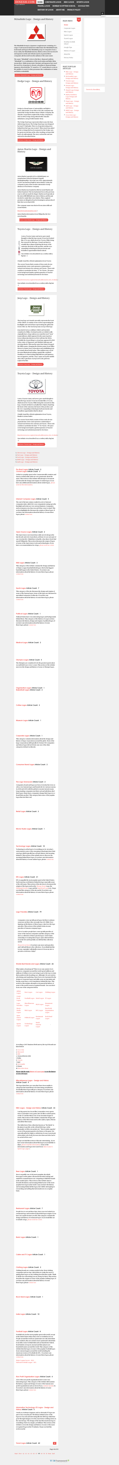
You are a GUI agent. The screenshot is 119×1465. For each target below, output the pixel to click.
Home (66, 25)
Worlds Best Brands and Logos (27, 963)
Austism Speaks (48, 1386)
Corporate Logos (22, 735)
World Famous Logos (38, 1025)
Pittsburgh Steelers (22, 888)
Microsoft (20, 1052)
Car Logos (39, 992)
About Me (67, 54)
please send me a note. (46, 545)
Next (49, 1453)
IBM (18, 1054)
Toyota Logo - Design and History (35, 229)
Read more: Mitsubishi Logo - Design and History (28, 75)
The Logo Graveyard (24, 781)
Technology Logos (23, 846)
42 (23, 1453)
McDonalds (21, 1064)
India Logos (20, 1314)
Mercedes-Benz (23, 1068)
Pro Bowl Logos (22, 469)
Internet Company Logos (26, 499)
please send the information (31, 1145)
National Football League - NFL (26, 1362)
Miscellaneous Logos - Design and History (32, 1080)
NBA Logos (28, 1010)
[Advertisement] (51, 493)
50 (44, 1453)
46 (34, 1453)
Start (16, 1453)
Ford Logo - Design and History (27, 457)
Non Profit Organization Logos (49, 1010)
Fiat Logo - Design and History (27, 455)
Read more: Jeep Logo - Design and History (30, 364)
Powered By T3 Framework (59, 1461)
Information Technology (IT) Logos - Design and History (34, 1408)
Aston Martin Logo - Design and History (34, 150)
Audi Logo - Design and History (27, 462)
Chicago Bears (41, 886)
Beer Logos (28, 992)
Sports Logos (21, 588)
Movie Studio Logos (23, 828)
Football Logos (29, 998)
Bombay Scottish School (69, 43)
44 (28, 1453)
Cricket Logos (21, 471)
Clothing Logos (50, 992)
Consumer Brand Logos (25, 764)
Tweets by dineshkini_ (93, 89)
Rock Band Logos (23, 1296)
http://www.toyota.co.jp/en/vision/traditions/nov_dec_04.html (37, 280)
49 (41, 1453)
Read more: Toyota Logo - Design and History (31, 289)
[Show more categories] (54, 1443)
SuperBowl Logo (42, 888)
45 (31, 1453)
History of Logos (69, 51)
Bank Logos (20, 1237)
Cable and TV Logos (24, 1254)
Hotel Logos (40, 998)
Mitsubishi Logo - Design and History (33, 19)
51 (46, 1453)
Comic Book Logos (19, 998)
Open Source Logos (24, 531)
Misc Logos (67, 31)
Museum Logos (22, 720)
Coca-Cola (20, 1050)
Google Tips (68, 47)
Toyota (20, 1060)
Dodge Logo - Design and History (35, 81)
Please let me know (24, 945)
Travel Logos (21, 1443)
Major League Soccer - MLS (25, 1360)
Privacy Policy (68, 57)
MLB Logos (20, 562)
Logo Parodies (21, 911)
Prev (20, 1453)
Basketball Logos (22, 689)
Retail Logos (20, 811)
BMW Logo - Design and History (27, 459)
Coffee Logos (21, 705)
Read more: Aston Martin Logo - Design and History (32, 220)
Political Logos (21, 613)
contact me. (28, 514)
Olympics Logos (22, 659)
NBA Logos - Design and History (28, 1108)
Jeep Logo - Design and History (34, 298)
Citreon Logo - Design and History (28, 453)
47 (36, 1453)
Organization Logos (23, 687)
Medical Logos (22, 642)
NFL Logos (20, 877)
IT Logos (48, 998)
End (53, 1453)
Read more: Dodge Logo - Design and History (30, 140)
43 (26, 1453)
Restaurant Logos (22, 1208)
